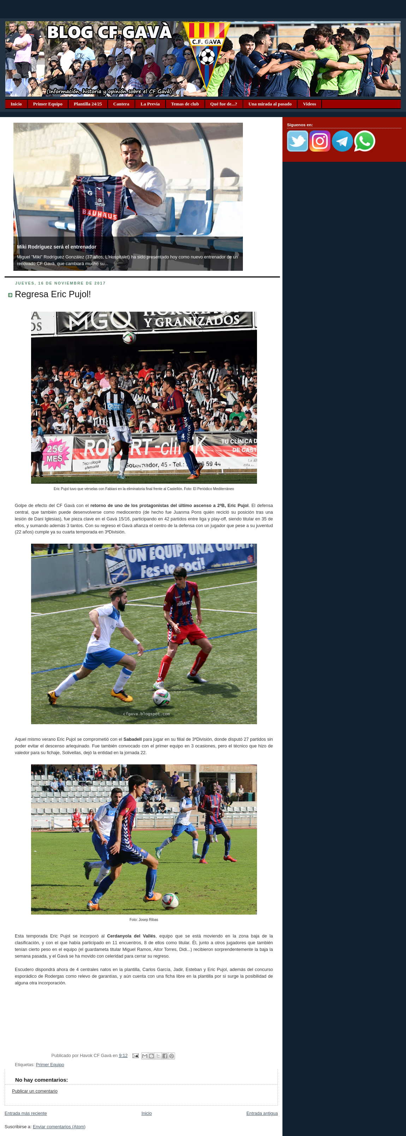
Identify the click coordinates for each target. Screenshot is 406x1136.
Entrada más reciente (26, 1113)
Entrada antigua (262, 1113)
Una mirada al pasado (270, 103)
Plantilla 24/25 (88, 103)
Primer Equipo (47, 103)
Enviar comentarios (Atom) (59, 1126)
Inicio (16, 103)
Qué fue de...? (223, 103)
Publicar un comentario (35, 1091)
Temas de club (185, 103)
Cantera (121, 103)
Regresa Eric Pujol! (53, 294)
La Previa (150, 103)
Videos (309, 103)
